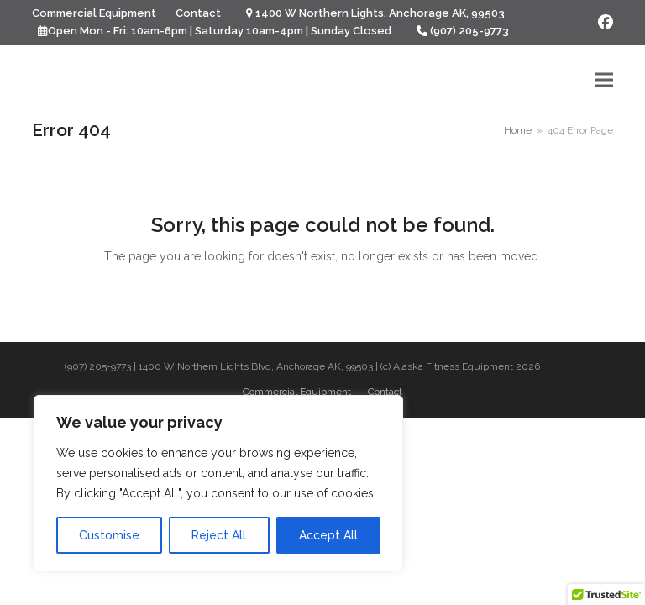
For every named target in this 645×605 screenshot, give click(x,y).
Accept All (328, 535)
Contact (385, 391)
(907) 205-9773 (469, 30)
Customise (109, 535)
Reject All (218, 535)
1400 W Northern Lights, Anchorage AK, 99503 (380, 13)
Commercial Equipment (297, 391)
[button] (604, 79)
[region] (218, 483)
